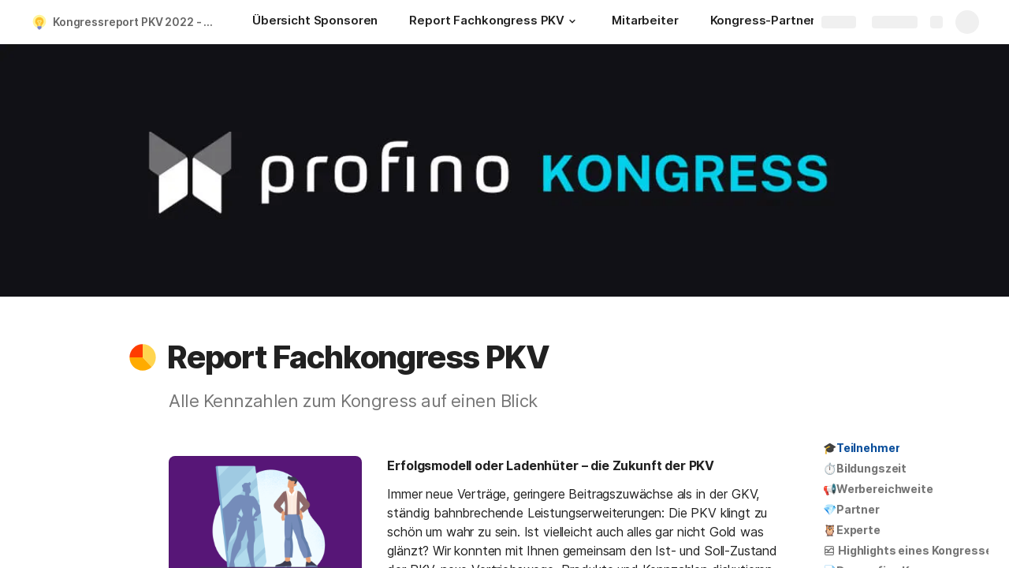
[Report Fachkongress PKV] (494, 22)
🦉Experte (852, 529)
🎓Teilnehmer (861, 447)
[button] (572, 21)
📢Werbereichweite (878, 488)
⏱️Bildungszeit (865, 468)
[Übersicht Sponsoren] (314, 22)
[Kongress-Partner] (763, 22)
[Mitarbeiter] (645, 22)
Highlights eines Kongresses (911, 550)
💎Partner (851, 509)
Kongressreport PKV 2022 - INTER (137, 21)
